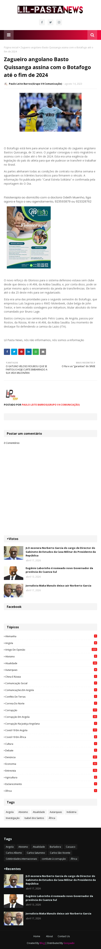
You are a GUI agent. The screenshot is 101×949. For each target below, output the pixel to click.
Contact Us (64, 936)
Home (36, 936)
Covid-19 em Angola (51, 730)
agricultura (51, 777)
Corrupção (51, 710)
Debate (51, 750)
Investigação (13, 818)
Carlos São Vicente (60, 852)
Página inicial (11, 47)
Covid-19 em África (51, 737)
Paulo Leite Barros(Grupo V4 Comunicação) (35, 83)
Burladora (55, 846)
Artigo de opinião (51, 649)
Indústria (71, 812)
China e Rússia (51, 676)
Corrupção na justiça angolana (51, 723)
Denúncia (51, 757)
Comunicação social (51, 683)
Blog (42, 943)
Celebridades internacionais (21, 858)
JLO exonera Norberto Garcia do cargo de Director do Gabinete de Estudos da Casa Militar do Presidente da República (61, 551)
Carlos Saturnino (36, 852)
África (51, 791)
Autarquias (51, 670)
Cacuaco (70, 846)
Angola (51, 643)
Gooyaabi (69, 943)
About (49, 936)
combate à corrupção (54, 858)
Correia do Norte (51, 703)
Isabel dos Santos (34, 818)
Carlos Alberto (14, 852)
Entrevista (51, 770)
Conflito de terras (51, 696)
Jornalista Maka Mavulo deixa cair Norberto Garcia (58, 585)
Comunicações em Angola (51, 690)
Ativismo (51, 656)
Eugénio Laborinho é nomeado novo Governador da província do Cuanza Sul (59, 570)
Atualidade (51, 663)
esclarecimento (51, 784)
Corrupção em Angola (51, 717)
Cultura (51, 744)
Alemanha (51, 636)
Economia (51, 764)
